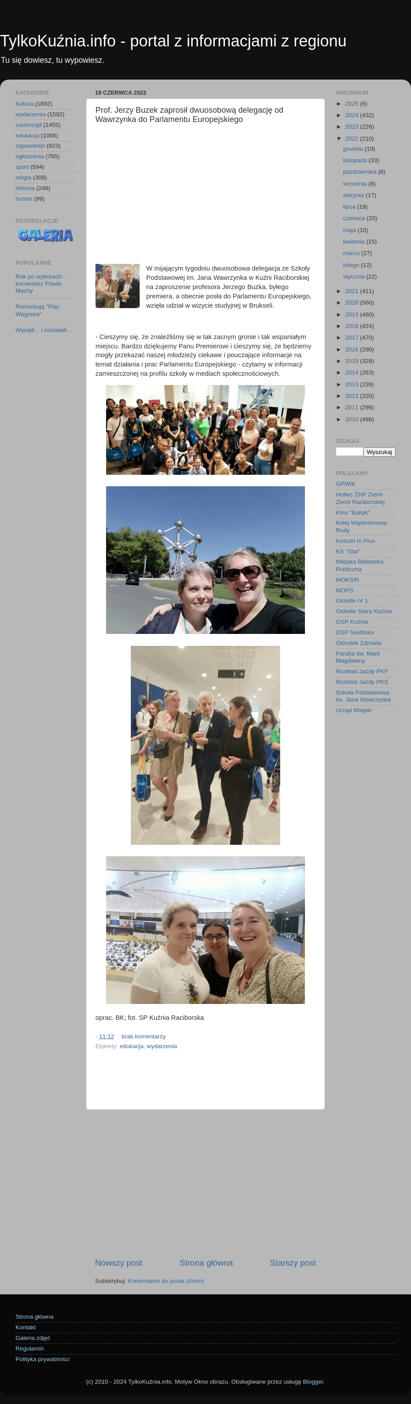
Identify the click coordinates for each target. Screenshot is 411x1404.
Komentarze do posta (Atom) (166, 1281)
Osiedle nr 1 (352, 600)
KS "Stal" (348, 551)
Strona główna (206, 1262)
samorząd (28, 125)
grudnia (354, 148)
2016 (352, 349)
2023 (352, 126)
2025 (352, 103)
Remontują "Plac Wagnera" (37, 310)
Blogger (313, 1381)
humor (23, 198)
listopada (356, 160)
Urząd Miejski (354, 710)
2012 (352, 396)
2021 (352, 291)
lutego (352, 265)
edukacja (132, 1046)
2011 (352, 407)
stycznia (354, 276)
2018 (352, 326)
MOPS (345, 590)
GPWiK (345, 484)
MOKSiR (347, 579)
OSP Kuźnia (352, 621)
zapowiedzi (30, 145)
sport (22, 167)
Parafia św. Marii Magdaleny (358, 657)
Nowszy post (118, 1262)
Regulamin (29, 1348)
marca (352, 253)
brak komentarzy (144, 1036)
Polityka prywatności (42, 1359)
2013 (352, 384)
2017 (352, 337)
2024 (352, 115)
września (355, 183)
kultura (24, 103)
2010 (352, 419)
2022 (352, 138)
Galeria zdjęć (32, 1338)
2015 (352, 361)
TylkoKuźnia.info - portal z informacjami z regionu (173, 41)
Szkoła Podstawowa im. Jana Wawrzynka (363, 696)
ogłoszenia (29, 156)
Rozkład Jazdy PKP (362, 671)
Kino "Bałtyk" (353, 512)
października (360, 171)
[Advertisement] (205, 195)
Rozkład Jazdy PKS (362, 682)
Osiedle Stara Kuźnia (364, 611)
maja (350, 230)
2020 (352, 302)
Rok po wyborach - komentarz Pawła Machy (40, 283)
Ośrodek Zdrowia (358, 643)
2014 (352, 372)
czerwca (354, 218)
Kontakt (25, 1327)
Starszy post (293, 1262)
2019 (352, 314)
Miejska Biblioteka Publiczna (360, 565)
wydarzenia (162, 1046)
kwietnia (354, 241)
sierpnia (354, 195)
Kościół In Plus (355, 541)
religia (23, 177)
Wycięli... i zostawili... (43, 330)
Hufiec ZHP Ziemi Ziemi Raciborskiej (360, 498)
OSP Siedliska (355, 632)
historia (25, 188)
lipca (350, 206)
